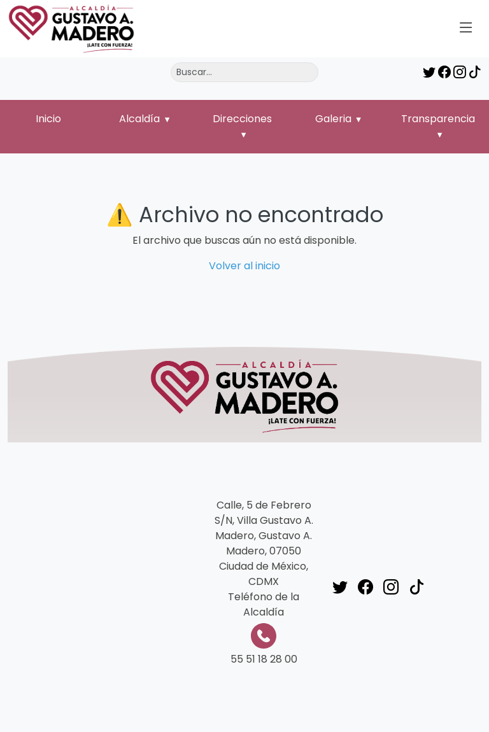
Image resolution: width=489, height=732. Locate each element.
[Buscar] (244, 72)
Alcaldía (139, 118)
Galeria (333, 118)
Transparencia (438, 118)
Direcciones (242, 118)
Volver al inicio (244, 265)
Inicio (48, 118)
